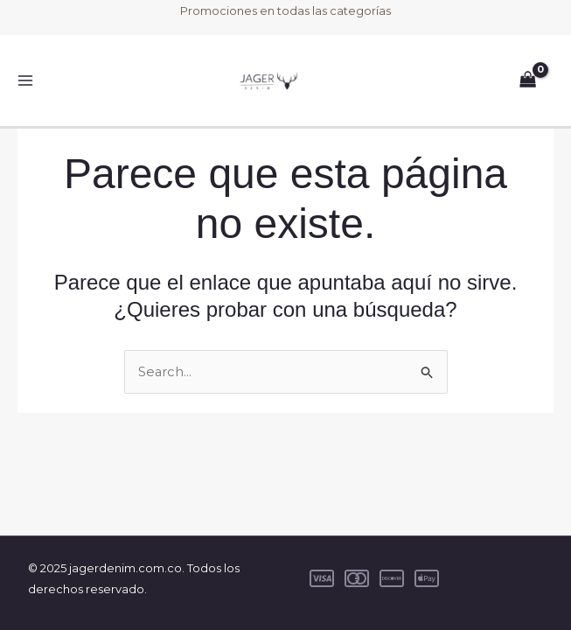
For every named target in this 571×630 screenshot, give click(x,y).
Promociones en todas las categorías (285, 11)
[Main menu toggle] (26, 81)
